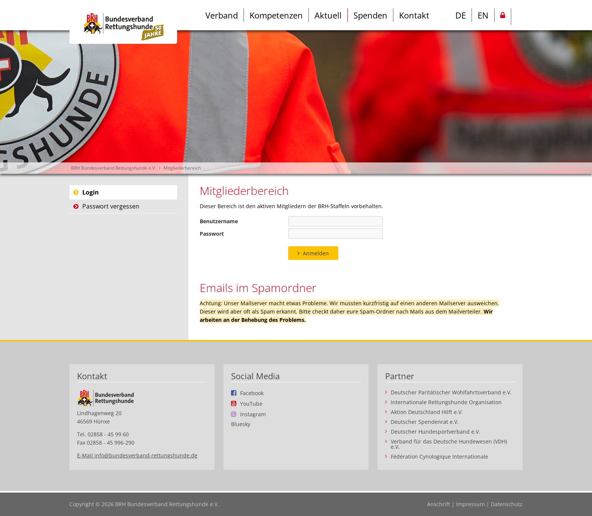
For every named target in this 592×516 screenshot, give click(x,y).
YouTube (251, 403)
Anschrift (438, 504)
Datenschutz (507, 504)
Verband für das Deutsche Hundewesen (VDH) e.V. (449, 444)
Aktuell (328, 15)
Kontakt (414, 15)
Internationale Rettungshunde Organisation (446, 402)
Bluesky (240, 424)
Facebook (252, 393)
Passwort (212, 233)
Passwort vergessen (110, 206)
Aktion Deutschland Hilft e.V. (427, 412)
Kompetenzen (276, 15)
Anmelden (316, 253)
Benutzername (219, 221)
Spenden (370, 15)
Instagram (253, 414)
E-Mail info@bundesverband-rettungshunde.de (137, 455)
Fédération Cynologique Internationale (439, 456)
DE (460, 15)
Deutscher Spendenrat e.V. (425, 422)
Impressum (470, 504)
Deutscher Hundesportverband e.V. (435, 431)
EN (483, 15)
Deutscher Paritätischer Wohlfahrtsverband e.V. (451, 392)
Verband (221, 15)
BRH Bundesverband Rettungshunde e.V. (113, 168)
